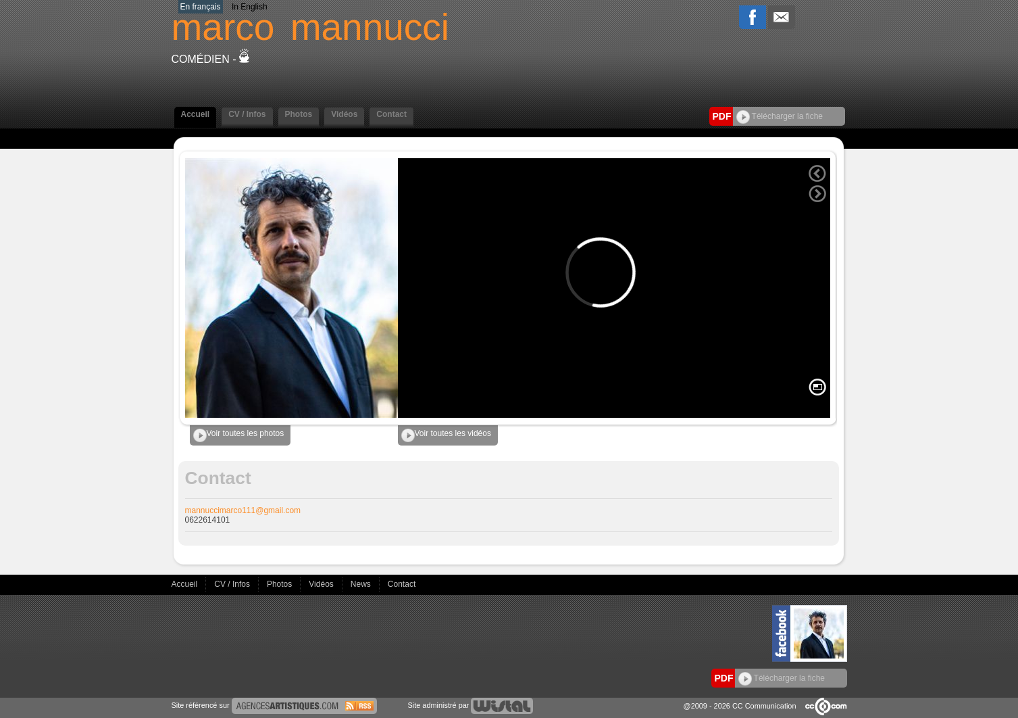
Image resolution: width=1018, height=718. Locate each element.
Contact (391, 114)
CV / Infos (246, 114)
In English (250, 6)
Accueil (195, 114)
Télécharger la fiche (779, 116)
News (362, 584)
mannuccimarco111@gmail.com (243, 510)
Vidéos (344, 114)
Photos (299, 114)
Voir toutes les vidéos (446, 435)
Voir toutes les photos (238, 435)
